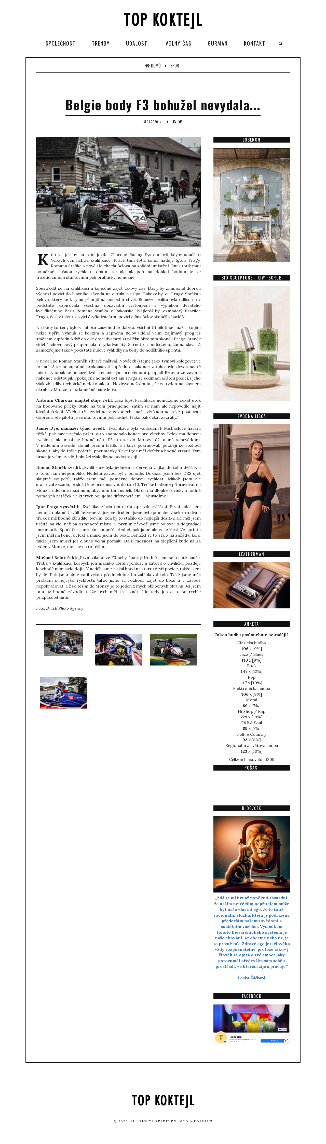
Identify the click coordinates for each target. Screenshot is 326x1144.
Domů (153, 65)
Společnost (61, 43)
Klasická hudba (251, 642)
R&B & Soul (251, 722)
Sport (175, 65)
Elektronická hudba (251, 688)
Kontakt (254, 43)
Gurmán (218, 43)
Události (137, 43)
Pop (251, 677)
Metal (251, 699)
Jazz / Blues (251, 654)
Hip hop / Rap (251, 711)
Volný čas (179, 43)
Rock (251, 665)
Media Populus (195, 1121)
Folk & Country (251, 734)
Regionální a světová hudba (251, 745)
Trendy (101, 43)
